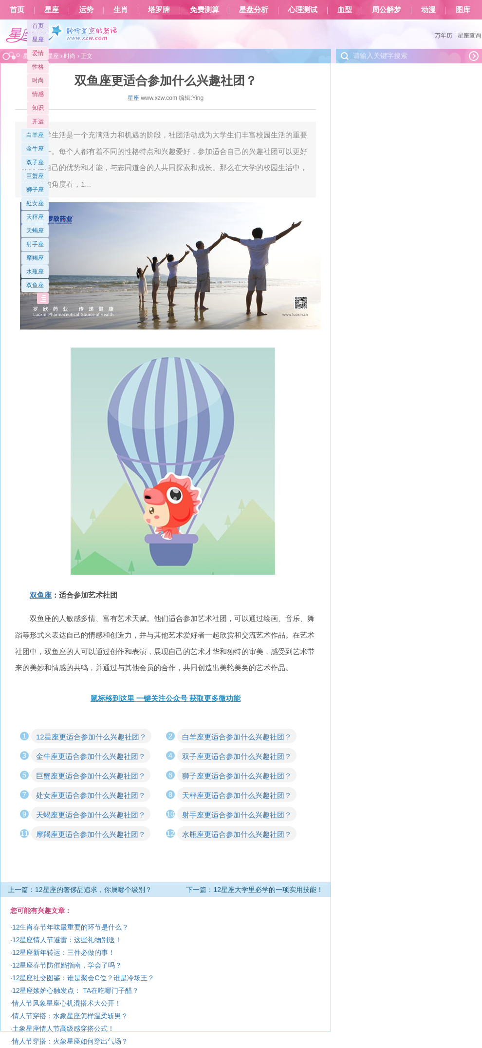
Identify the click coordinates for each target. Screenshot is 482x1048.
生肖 (120, 10)
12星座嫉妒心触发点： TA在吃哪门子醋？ (75, 990)
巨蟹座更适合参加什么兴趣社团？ (91, 776)
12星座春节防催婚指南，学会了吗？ (67, 965)
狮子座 (35, 189)
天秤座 (35, 216)
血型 (344, 10)
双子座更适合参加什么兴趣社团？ (237, 756)
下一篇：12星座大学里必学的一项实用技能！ (254, 889)
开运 (38, 121)
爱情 (38, 53)
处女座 (35, 203)
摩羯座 (35, 257)
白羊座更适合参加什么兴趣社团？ (237, 737)
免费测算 (204, 10)
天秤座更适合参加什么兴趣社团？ (237, 795)
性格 (38, 66)
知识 (38, 107)
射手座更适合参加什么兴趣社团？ (237, 815)
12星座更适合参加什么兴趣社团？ (91, 737)
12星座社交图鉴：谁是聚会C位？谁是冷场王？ (83, 978)
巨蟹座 (35, 176)
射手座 (35, 244)
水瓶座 (35, 271)
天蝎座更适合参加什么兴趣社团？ (91, 815)
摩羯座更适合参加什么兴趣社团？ (91, 834)
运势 (86, 10)
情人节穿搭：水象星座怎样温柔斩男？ (70, 1016)
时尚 (38, 80)
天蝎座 (35, 230)
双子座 (35, 162)
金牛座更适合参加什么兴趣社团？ (91, 756)
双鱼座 (35, 285)
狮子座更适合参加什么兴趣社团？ (237, 776)
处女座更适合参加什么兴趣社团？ (91, 795)
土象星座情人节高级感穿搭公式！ (63, 1028)
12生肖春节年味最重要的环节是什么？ (70, 927)
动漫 (428, 10)
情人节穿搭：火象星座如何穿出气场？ (70, 1041)
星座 (51, 10)
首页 (17, 10)
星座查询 (469, 35)
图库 (463, 10)
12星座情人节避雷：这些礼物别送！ (67, 940)
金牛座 (35, 148)
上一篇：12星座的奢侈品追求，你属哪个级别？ (80, 889)
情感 (38, 94)
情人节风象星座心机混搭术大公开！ (66, 1003)
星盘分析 (253, 10)
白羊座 (35, 135)
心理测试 (302, 10)
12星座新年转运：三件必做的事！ (63, 952)
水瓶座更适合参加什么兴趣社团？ (237, 834)
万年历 (443, 35)
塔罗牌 (159, 10)
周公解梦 (386, 10)
